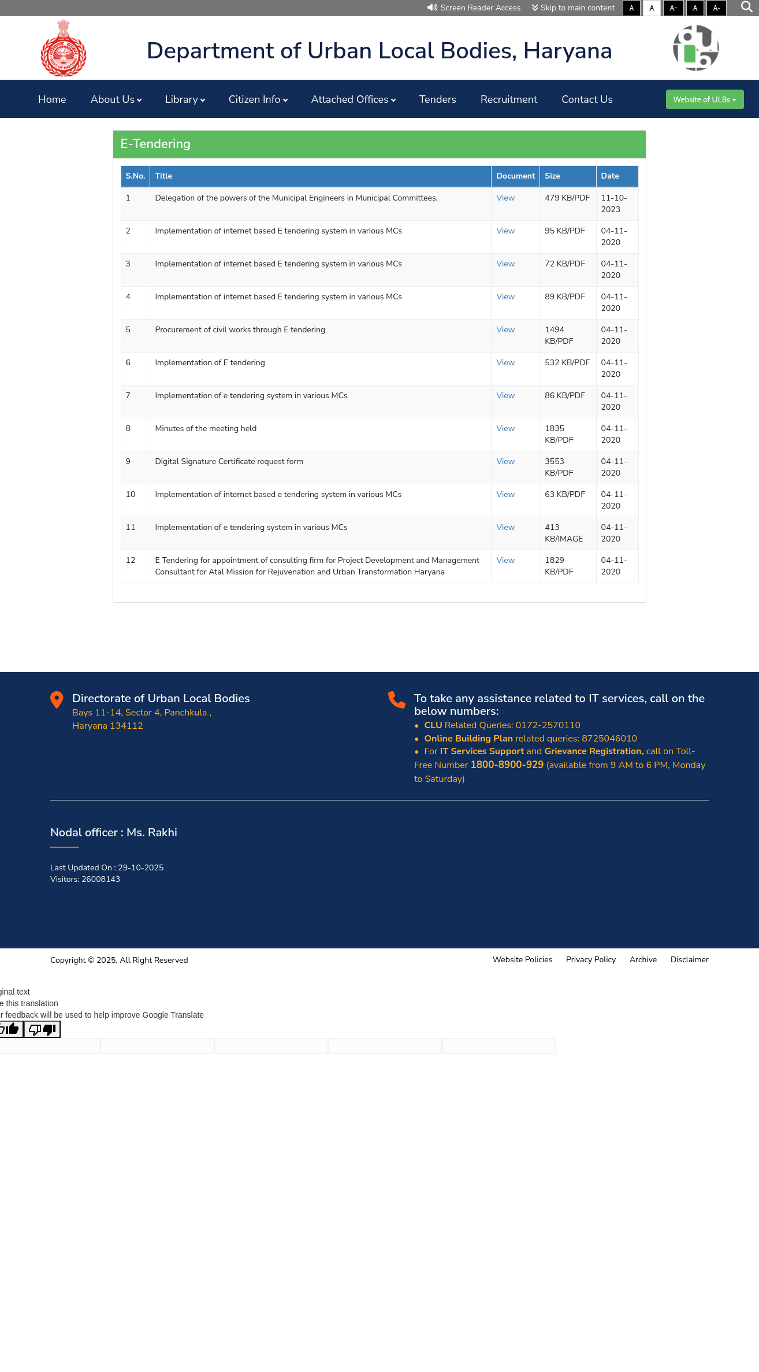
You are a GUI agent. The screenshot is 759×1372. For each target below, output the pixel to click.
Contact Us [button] (587, 99)
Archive (643, 959)
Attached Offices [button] (350, 99)
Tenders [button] (437, 99)
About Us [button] (113, 99)
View (505, 197)
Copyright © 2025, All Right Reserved (119, 960)
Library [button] (181, 99)
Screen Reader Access (474, 7)
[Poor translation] (42, 1029)
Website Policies (523, 959)
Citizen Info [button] (255, 99)
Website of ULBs (705, 99)
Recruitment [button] (509, 99)
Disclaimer (690, 959)
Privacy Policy (591, 959)
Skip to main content (573, 7)
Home (52, 99)
